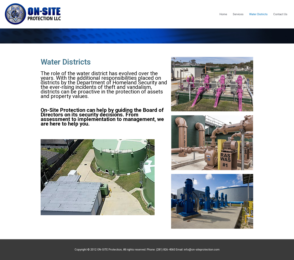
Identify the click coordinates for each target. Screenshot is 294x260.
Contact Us (280, 14)
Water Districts (258, 14)
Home (223, 14)
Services (238, 14)
